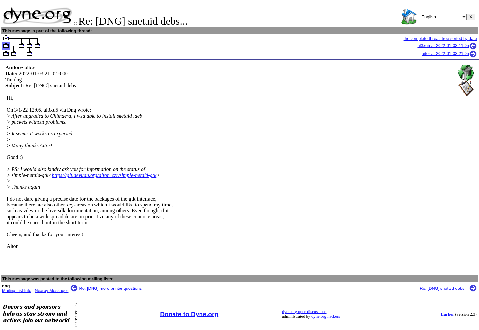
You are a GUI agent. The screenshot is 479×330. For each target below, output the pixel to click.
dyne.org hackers (325, 316)
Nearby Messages (51, 290)
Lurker (447, 314)
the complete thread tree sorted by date (440, 38)
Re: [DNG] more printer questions (110, 288)
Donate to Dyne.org (189, 314)
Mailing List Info (16, 290)
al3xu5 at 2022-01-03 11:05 (447, 45)
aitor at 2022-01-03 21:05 (449, 53)
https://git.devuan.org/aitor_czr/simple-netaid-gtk (104, 175)
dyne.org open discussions (304, 311)
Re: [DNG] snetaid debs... (444, 288)
